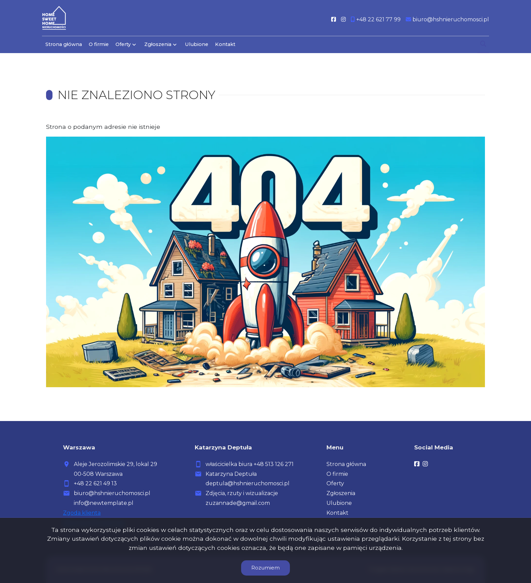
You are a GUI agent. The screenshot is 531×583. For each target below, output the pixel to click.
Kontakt (225, 45)
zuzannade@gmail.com (238, 503)
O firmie (99, 45)
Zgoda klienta (82, 513)
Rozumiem (265, 567)
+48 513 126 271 (274, 464)
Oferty (123, 45)
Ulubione (196, 45)
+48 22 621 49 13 (95, 483)
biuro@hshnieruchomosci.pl (112, 493)
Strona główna (63, 45)
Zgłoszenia (157, 45)
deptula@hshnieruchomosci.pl (248, 483)
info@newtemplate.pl (103, 503)
